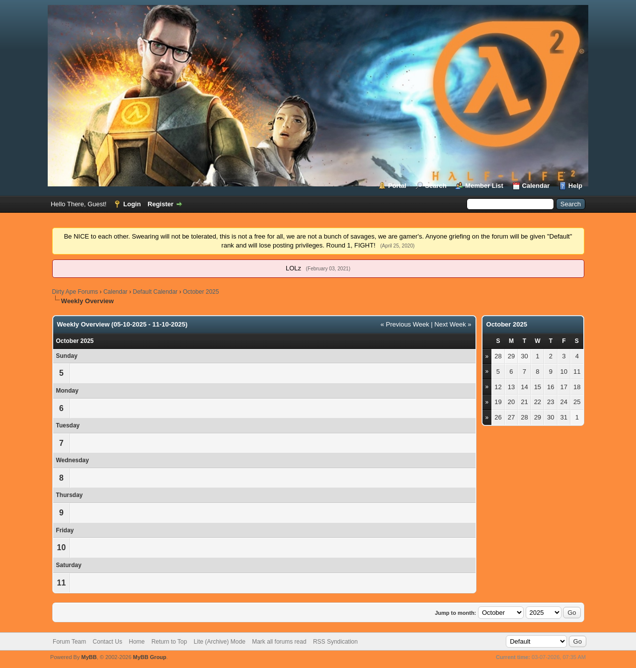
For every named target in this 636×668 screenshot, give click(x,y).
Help (575, 185)
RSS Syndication (335, 641)
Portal (397, 185)
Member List (484, 185)
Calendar (536, 185)
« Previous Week (405, 324)
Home (137, 641)
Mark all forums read (279, 641)
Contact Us (107, 641)
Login (132, 204)
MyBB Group (149, 657)
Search (435, 185)
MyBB (88, 657)
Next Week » (452, 324)
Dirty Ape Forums (75, 291)
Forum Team (69, 641)
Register (160, 204)
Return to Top (169, 641)
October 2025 (201, 291)
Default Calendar (155, 291)
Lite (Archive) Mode (219, 641)
